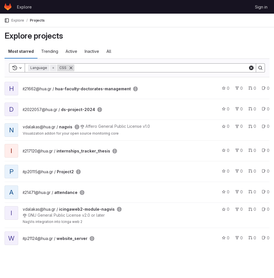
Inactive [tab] (92, 51)
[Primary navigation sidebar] (6, 20)
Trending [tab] (49, 51)
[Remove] (71, 67)
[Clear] (251, 67)
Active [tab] (71, 51)
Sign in (261, 7)
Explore (24, 7)
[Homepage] (7, 6)
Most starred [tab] (21, 51)
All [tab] (108, 51)
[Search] (161, 67)
